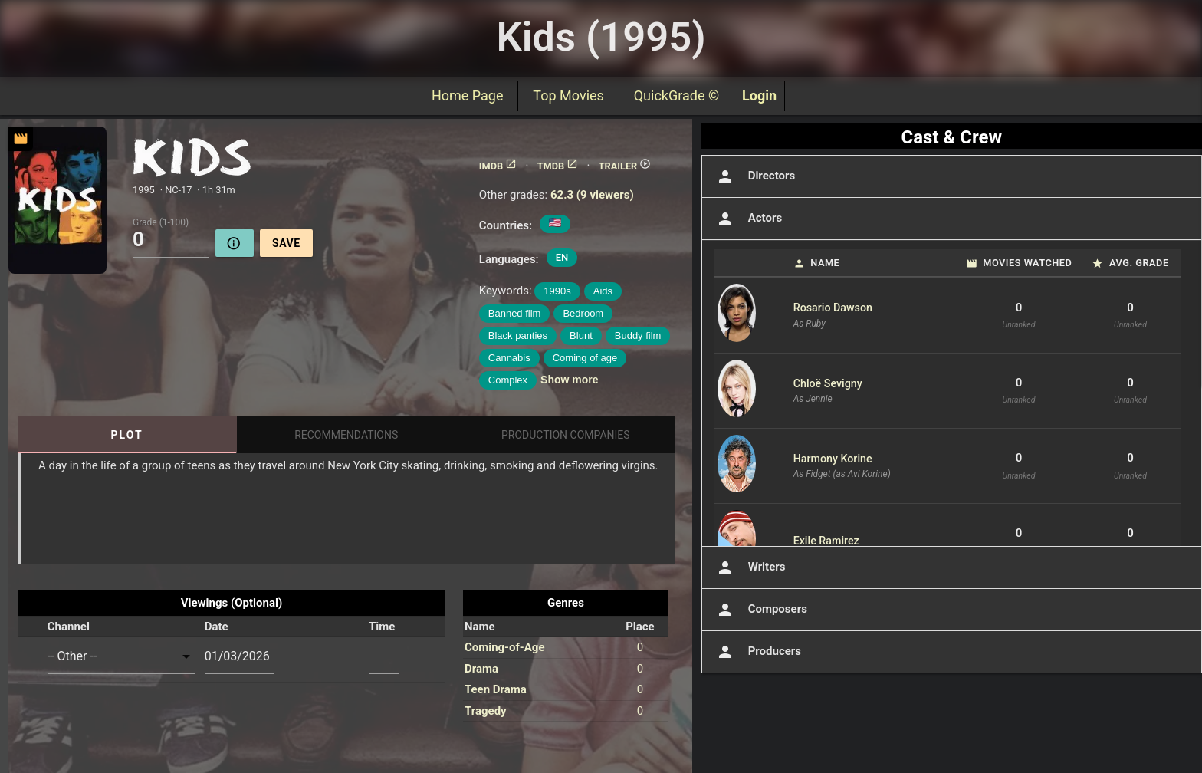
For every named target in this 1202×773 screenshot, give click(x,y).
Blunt (581, 335)
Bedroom (583, 313)
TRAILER (625, 166)
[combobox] (121, 656)
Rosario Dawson (832, 307)
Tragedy (486, 711)
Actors (748, 218)
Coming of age (585, 357)
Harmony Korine (832, 458)
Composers (760, 609)
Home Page (467, 95)
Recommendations (346, 435)
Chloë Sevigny (827, 383)
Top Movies (568, 95)
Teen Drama (496, 689)
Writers (750, 567)
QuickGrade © (676, 95)
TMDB (558, 166)
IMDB (498, 166)
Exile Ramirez (826, 541)
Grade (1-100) (161, 221)
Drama (481, 669)
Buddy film (638, 335)
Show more (569, 379)
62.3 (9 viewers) (592, 195)
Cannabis (509, 357)
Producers (757, 652)
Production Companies (565, 435)
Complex (507, 380)
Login (759, 95)
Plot (127, 435)
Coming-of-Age (505, 647)
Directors (755, 176)
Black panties (517, 335)
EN (562, 257)
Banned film (514, 313)
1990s (557, 291)
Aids (602, 291)
